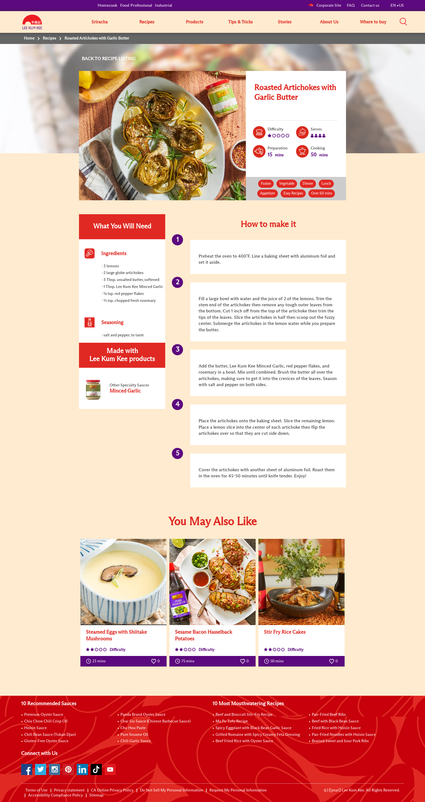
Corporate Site (324, 5)
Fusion (266, 184)
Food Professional (136, 5)
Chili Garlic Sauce (135, 741)
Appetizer (267, 193)
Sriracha (100, 22)
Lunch (326, 184)
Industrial (163, 5)
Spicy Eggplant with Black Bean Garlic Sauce (253, 728)
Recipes (146, 22)
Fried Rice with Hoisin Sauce (336, 728)
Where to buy (373, 22)
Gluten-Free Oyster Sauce (46, 741)
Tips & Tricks (240, 22)
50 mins (275, 661)
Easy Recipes (293, 193)
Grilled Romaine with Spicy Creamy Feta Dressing (258, 735)
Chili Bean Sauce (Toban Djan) (50, 735)
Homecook (107, 5)
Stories (284, 22)
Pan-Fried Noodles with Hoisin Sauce (344, 735)
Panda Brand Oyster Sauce (142, 715)
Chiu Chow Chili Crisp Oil (46, 721)
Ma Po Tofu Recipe (232, 721)
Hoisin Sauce (35, 728)
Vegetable (286, 184)
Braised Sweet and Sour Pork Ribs (340, 741)
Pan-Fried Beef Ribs (329, 715)
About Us (329, 22)
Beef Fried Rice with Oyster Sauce (244, 741)
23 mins (97, 661)
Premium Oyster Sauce (43, 715)
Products (194, 22)
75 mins (186, 661)
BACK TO (92, 58)
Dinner (308, 184)
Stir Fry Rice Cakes (284, 632)
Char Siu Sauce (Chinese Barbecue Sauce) (155, 721)
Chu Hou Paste (133, 728)
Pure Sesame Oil (134, 735)
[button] (405, 22)
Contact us (370, 6)
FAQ (351, 6)
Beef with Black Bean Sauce (335, 721)
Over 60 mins (321, 193)
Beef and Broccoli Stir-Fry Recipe (244, 715)
